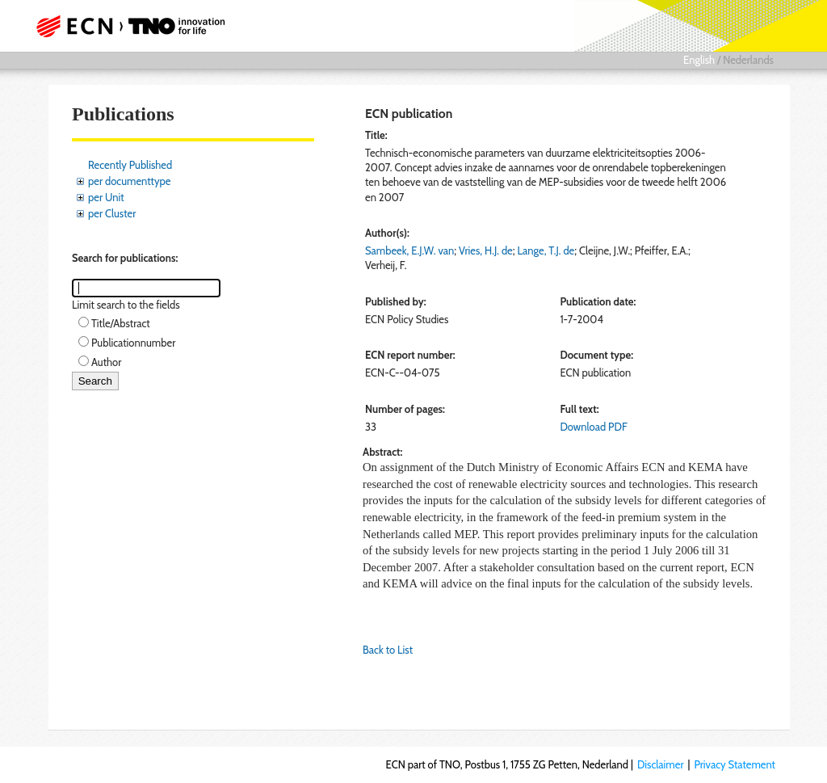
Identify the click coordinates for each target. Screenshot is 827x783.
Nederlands (748, 59)
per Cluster (112, 213)
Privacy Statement (734, 764)
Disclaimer (660, 764)
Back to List (388, 649)
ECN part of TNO (135, 26)
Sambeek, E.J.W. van (409, 250)
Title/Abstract (120, 323)
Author (106, 362)
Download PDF (593, 426)
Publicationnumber (133, 342)
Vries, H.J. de (486, 250)
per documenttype (129, 181)
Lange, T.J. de (545, 250)
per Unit (106, 197)
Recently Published (130, 164)
